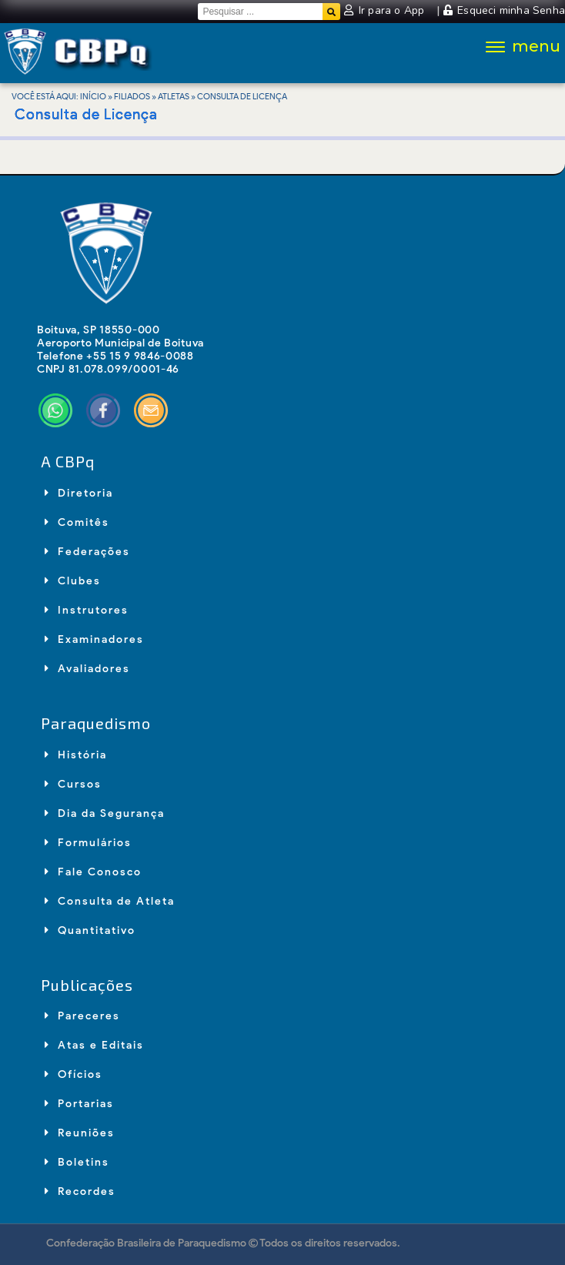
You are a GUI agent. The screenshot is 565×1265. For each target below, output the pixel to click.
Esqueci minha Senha (504, 10)
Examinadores (94, 639)
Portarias (79, 1103)
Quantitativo (90, 930)
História (76, 754)
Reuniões (80, 1133)
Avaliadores (87, 668)
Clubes (73, 580)
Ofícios (73, 1074)
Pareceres (82, 1015)
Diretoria (79, 493)
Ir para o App (385, 10)
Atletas (173, 96)
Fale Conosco (93, 871)
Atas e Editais (94, 1045)
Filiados (132, 96)
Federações (87, 551)
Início (93, 96)
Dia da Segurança (105, 813)
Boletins (77, 1162)
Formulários (88, 842)
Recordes (80, 1191)
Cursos (73, 784)
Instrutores (87, 610)
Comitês (77, 522)
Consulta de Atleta (110, 901)
